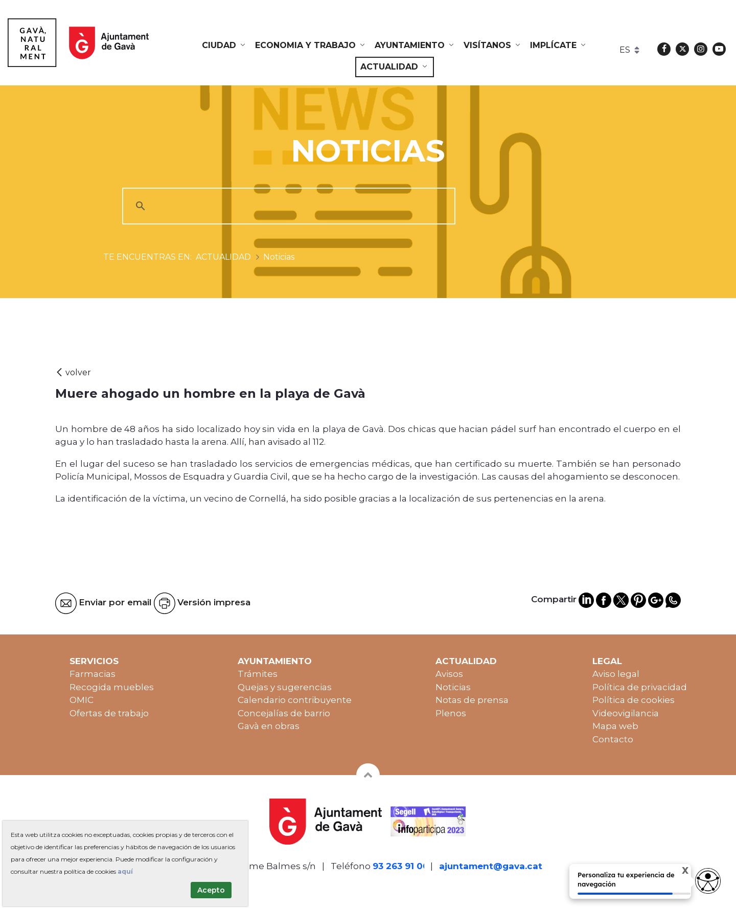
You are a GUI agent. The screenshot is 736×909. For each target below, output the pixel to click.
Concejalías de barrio (284, 713)
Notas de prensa (472, 700)
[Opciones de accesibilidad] (708, 881)
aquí (125, 871)
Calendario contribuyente (295, 700)
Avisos (449, 674)
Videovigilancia (625, 713)
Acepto (211, 890)
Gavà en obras (269, 726)
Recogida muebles (112, 687)
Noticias (453, 687)
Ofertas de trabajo (109, 713)
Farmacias (93, 674)
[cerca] (287, 206)
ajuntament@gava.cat (490, 866)
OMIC (82, 700)
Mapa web (615, 726)
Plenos (450, 713)
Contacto (612, 739)
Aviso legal (615, 674)
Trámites (258, 674)
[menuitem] (224, 45)
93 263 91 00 (401, 866)
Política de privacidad (639, 687)
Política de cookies (633, 700)
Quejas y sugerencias (285, 687)
